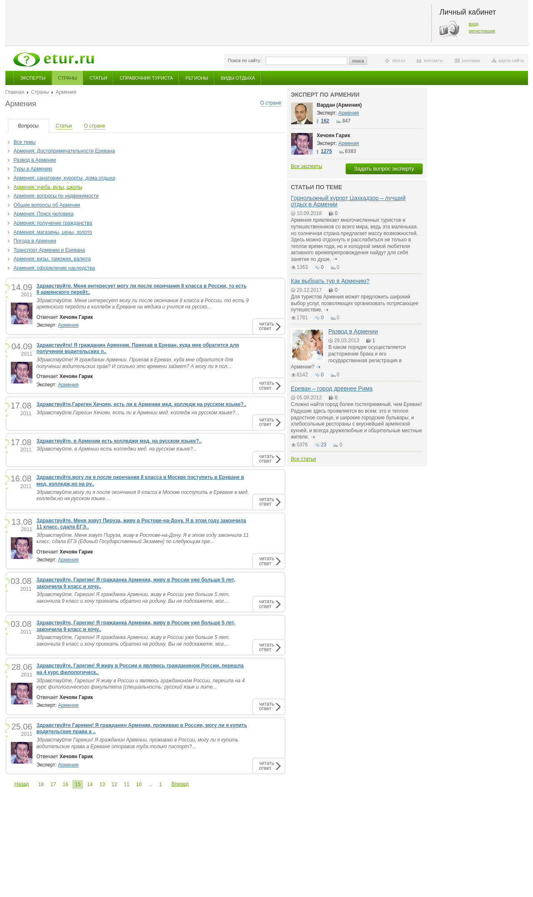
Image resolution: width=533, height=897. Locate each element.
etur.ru (398, 60)
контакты (433, 60)
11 (126, 784)
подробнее (335, 259)
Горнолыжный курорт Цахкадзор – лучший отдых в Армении (348, 201)
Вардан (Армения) (339, 105)
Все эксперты (306, 166)
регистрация (482, 30)
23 (323, 445)
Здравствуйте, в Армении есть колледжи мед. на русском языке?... (117, 449)
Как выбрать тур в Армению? (330, 281)
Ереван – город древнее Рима (332, 388)
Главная (15, 92)
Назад (22, 784)
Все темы (25, 142)
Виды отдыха (238, 77)
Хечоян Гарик (333, 135)
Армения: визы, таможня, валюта (52, 259)
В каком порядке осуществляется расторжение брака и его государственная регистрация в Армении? (348, 357)
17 (53, 784)
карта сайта (511, 60)
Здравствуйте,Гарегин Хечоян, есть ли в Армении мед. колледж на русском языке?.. (142, 404)
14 (89, 784)
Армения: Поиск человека (44, 214)
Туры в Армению (33, 169)
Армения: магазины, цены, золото (53, 232)
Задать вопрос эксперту (384, 168)
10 (139, 784)
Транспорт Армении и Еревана (49, 250)
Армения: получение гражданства (53, 223)
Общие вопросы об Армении (47, 205)
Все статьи (303, 459)
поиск (358, 60)
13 (102, 784)
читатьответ (266, 326)
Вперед (180, 784)
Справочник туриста (146, 77)
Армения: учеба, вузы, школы (48, 187)
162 (325, 121)
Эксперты (33, 77)
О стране (270, 103)
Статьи (98, 77)
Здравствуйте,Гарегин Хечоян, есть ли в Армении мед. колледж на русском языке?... (138, 413)
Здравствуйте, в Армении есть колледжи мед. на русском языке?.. (119, 441)
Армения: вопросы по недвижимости (56, 196)
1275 (326, 151)
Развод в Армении (35, 160)
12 (114, 784)
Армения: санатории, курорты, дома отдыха (64, 178)
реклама (471, 60)
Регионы (196, 77)
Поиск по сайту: (245, 60)
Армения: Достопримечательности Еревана (64, 151)
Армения (68, 325)
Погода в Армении (35, 241)
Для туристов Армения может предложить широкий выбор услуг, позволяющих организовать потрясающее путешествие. (354, 303)
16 (65, 784)
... (150, 784)
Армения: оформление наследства (54, 268)
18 (41, 784)
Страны (67, 77)
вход (474, 23)
